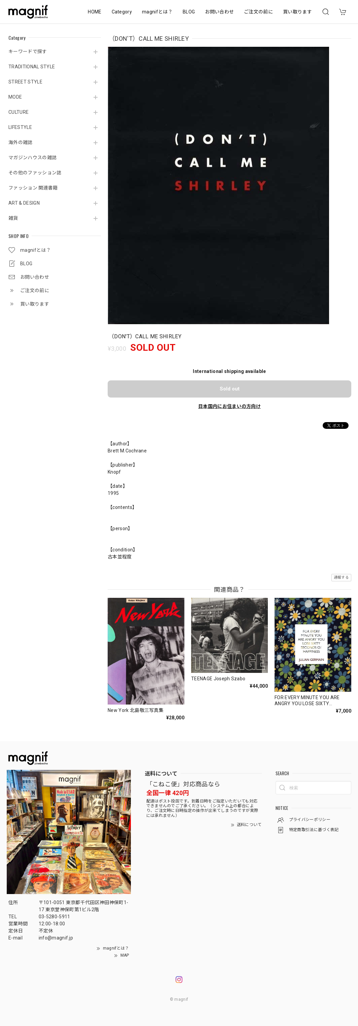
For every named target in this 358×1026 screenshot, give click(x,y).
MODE (15, 97)
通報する (341, 577)
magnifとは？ (157, 11)
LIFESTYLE (20, 127)
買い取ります (297, 11)
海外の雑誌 (20, 142)
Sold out (230, 389)
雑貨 (13, 218)
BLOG (189, 11)
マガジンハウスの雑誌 (32, 157)
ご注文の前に (258, 11)
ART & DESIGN (24, 203)
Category (122, 11)
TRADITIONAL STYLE (31, 66)
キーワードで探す (27, 51)
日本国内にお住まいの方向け (229, 406)
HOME (94, 11)
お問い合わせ (219, 11)
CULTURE (18, 112)
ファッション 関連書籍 (33, 188)
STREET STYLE (25, 81)
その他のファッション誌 (35, 172)
